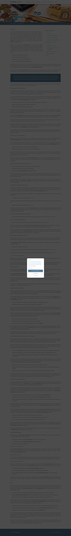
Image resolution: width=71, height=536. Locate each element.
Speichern (35, 273)
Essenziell (31, 268)
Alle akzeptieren (35, 270)
